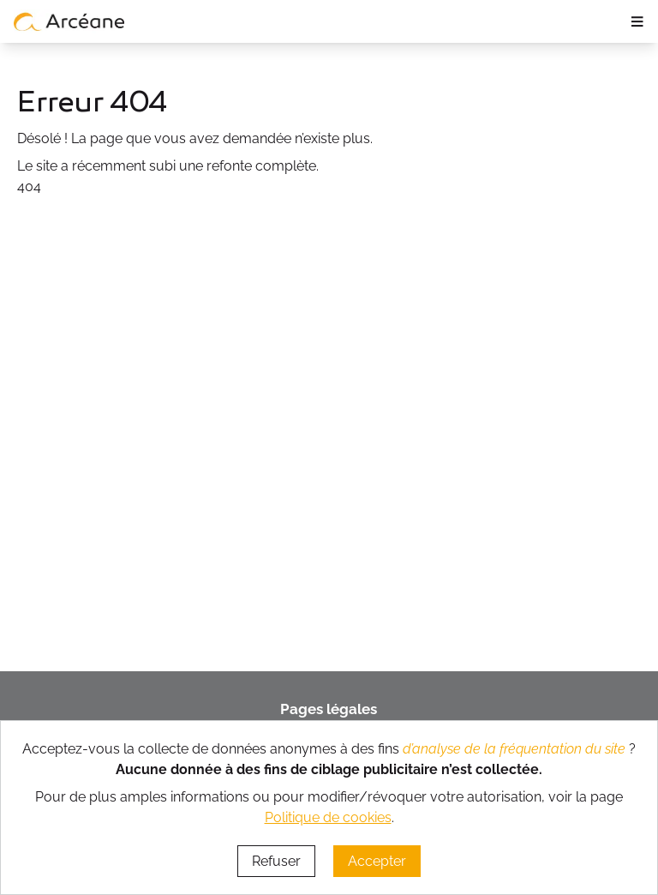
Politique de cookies (328, 817)
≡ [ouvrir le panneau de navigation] (637, 21)
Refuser (276, 861)
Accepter (377, 861)
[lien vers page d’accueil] (69, 21)
